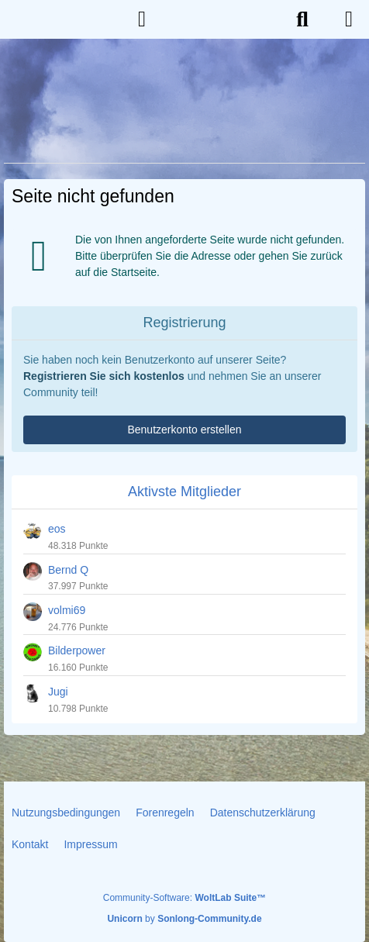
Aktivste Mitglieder (184, 491)
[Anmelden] (142, 19)
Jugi (58, 691)
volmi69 (66, 610)
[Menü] (348, 19)
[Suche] (302, 19)
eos (57, 529)
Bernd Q (68, 570)
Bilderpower (76, 650)
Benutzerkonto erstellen (184, 429)
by (184, 918)
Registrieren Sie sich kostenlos (103, 376)
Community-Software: (184, 897)
